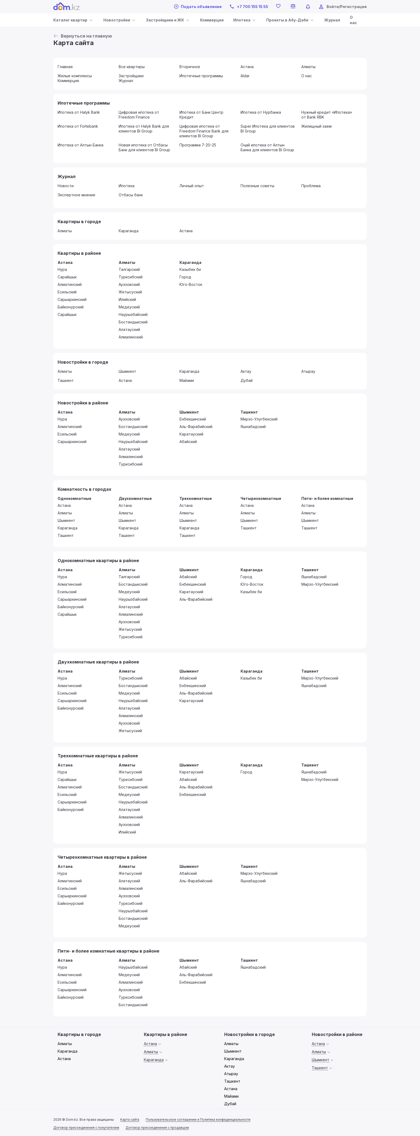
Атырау (308, 371)
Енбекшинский (192, 419)
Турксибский (130, 277)
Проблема (311, 185)
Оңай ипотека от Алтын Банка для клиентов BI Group (267, 147)
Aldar (245, 75)
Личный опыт (191, 185)
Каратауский (191, 434)
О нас (306, 75)
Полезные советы (257, 185)
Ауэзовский (129, 284)
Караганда (128, 230)
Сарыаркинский (72, 299)
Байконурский (71, 307)
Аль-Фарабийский (195, 426)
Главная (65, 66)
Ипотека (241, 20)
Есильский (67, 292)
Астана (247, 66)
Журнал (332, 20)
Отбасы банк (131, 195)
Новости (66, 185)
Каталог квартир (70, 20)
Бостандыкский (133, 322)
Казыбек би (190, 269)
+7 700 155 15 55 (248, 6)
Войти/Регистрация (347, 6)
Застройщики (131, 75)
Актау (246, 371)
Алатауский (129, 329)
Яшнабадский (253, 426)
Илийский (127, 299)
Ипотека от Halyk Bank (79, 112)
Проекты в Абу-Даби (287, 20)
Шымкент (127, 371)
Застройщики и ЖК (165, 20)
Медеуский (129, 307)
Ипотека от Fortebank (78, 126)
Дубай (247, 380)
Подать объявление (198, 6)
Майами (186, 380)
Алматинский (70, 284)
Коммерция (212, 20)
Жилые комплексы (75, 75)
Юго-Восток (190, 284)
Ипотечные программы (201, 75)
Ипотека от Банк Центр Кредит (201, 114)
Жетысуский (130, 292)
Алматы (308, 66)
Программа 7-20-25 (197, 145)
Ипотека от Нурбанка (261, 112)
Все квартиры (132, 66)
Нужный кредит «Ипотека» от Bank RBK (326, 114)
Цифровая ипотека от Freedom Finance (139, 114)
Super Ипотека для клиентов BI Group (268, 128)
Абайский (188, 441)
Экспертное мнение (76, 195)
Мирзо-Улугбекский (259, 419)
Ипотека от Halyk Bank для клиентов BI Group (144, 128)
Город (185, 277)
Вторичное (189, 66)
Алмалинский (131, 337)
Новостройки (116, 20)
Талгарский (129, 269)
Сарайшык (67, 277)
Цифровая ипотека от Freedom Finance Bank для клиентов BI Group (203, 131)
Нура (62, 269)
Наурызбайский (133, 314)
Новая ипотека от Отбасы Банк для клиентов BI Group (144, 147)
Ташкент (66, 380)
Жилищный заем (316, 126)
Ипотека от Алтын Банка (80, 145)
